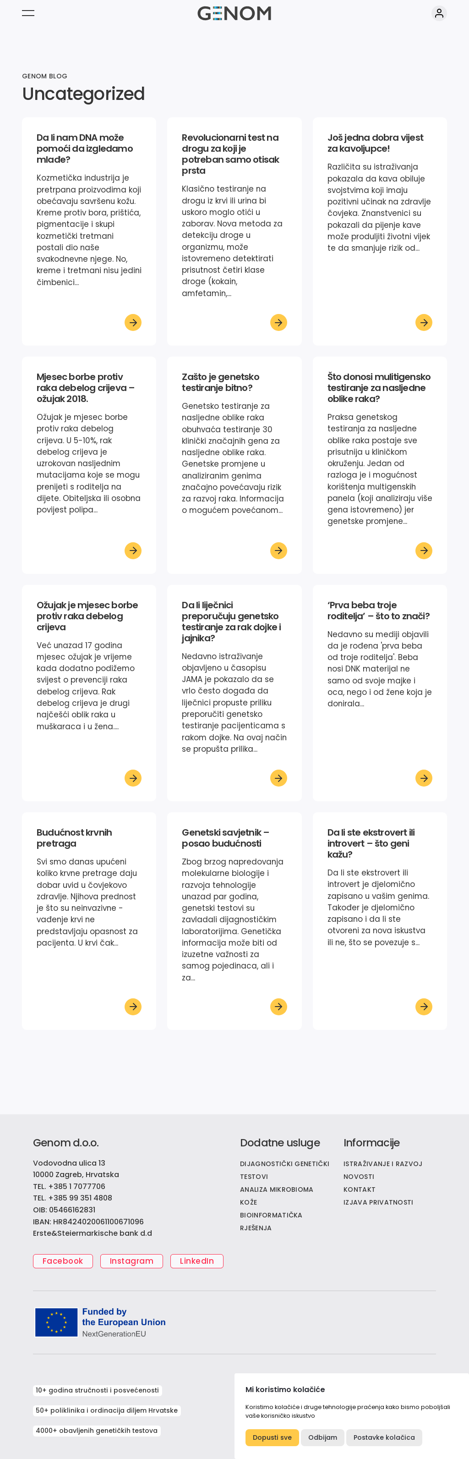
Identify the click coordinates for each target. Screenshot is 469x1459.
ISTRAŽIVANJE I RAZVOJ (383, 1163)
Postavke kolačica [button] (384, 1437)
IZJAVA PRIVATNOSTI (379, 1202)
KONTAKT (360, 1189)
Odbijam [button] (322, 1437)
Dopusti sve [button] (272, 1437)
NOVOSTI (359, 1176)
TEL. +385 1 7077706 (69, 1186)
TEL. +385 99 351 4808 (72, 1198)
